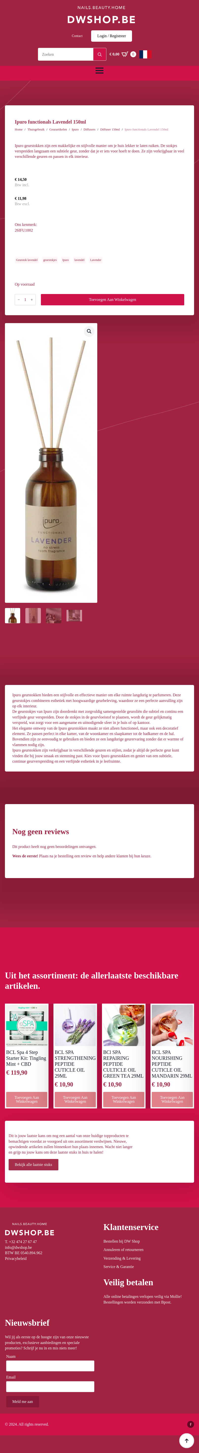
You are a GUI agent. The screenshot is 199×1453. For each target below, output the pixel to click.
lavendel (79, 260)
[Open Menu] (99, 70)
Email (12, 1377)
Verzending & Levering (122, 1258)
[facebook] (190, 1424)
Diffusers (89, 129)
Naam (12, 1357)
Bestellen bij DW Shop (121, 1241)
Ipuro (75, 129)
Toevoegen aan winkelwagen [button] (27, 1099)
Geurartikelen (58, 129)
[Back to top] (186, 1440)
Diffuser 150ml (110, 129)
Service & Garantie (118, 1267)
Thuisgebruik (35, 129)
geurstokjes (50, 260)
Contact (77, 36)
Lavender (95, 260)
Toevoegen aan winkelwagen (112, 299)
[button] (89, 331)
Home (19, 129)
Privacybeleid (16, 1258)
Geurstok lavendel (27, 260)
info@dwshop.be (18, 1247)
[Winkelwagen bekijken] (122, 54)
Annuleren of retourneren (123, 1250)
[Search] (99, 54)
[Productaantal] (25, 299)
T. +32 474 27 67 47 (21, 1242)
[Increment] (31, 299)
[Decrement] (18, 299)
